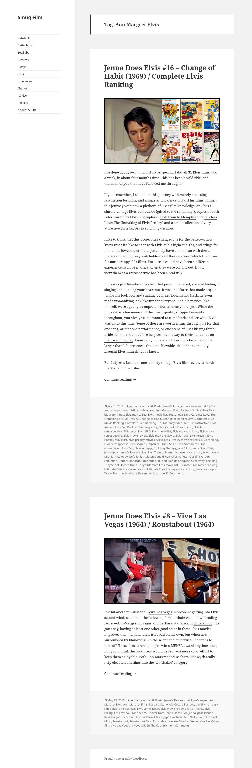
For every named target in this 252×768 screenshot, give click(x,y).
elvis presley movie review (146, 440)
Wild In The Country (154, 725)
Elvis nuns (181, 435)
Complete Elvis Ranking (140, 423)
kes (144, 452)
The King (211, 461)
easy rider (175, 423)
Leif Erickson (144, 717)
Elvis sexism (138, 713)
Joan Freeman (125, 717)
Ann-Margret (145, 410)
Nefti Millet (136, 456)
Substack (24, 38)
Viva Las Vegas (206, 469)
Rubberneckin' (151, 461)
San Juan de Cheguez (176, 461)
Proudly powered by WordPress (125, 758)
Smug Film (30, 17)
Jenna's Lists (171, 406)
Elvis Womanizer (187, 444)
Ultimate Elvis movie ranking (198, 465)
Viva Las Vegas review (125, 725)
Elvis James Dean (148, 709)
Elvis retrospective (116, 444)
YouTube (23, 52)
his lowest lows (127, 250)
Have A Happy (144, 448)
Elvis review (121, 713)
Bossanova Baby (179, 414)
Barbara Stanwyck (161, 704)
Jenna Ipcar (137, 406)
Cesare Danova (184, 704)
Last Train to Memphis (178, 217)
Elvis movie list (161, 431)
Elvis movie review (135, 435)
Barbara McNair (190, 410)
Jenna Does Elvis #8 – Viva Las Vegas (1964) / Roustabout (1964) (159, 520)
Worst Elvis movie (116, 473)
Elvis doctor (184, 427)
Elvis (185, 423)
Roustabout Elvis (141, 721)
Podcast (23, 103)
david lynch (203, 704)
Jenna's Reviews (190, 406)
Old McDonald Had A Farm (162, 456)
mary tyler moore (207, 452)
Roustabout (203, 623)
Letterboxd (25, 45)
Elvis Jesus (130, 431)
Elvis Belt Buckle (125, 427)
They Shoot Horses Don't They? (125, 465)
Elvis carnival (127, 709)
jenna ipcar (111, 452)
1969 (132, 410)
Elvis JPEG (144, 431)
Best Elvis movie (129, 414)
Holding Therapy (165, 448)
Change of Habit (150, 419)
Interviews (25, 81)
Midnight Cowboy (116, 456)
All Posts (156, 406)
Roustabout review (165, 721)
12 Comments (175, 473)
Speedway (197, 461)
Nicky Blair (196, 717)
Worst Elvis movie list (143, 473)
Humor (22, 88)
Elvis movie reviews (161, 435)
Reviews (23, 60)
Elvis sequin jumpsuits (144, 444)
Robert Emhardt (129, 461)
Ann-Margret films (135, 704)
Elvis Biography (147, 427)
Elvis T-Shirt (168, 444)
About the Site (27, 110)
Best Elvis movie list (154, 414)
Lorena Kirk (186, 452)
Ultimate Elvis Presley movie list (125, 469)
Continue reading (120, 379)
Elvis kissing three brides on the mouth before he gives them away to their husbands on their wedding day (159, 334)
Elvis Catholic (167, 427)
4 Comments (181, 725)
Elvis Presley (198, 435)
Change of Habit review (178, 419)
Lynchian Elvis (179, 717)
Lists (21, 74)
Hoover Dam (156, 713)
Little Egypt (161, 717)
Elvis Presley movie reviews (182, 440)
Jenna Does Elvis (202, 448)
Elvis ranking (209, 440)
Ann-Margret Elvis (167, 410)
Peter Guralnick (191, 456)
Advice (22, 96)
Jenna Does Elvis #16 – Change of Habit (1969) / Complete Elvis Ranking (159, 76)
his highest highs (180, 245)
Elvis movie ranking (185, 431)
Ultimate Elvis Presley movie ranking (171, 469)
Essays (22, 67)
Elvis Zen (127, 448)
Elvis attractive (199, 423)
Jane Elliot (184, 448)
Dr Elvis (162, 423)
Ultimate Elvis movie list (162, 465)
